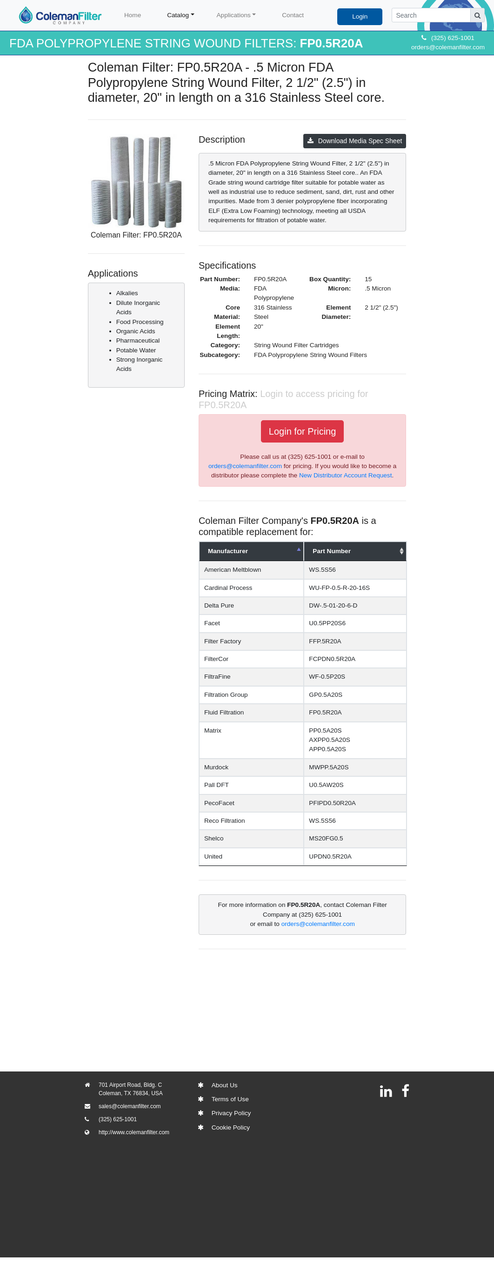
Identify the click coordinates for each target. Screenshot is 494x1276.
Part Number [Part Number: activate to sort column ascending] (340, 551)
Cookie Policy (231, 1127)
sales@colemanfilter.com (130, 1106)
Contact (293, 15)
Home (132, 15)
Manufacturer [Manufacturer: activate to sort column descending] (228, 551)
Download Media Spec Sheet (354, 141)
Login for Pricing (302, 431)
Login (359, 16)
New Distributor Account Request (345, 475)
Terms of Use (230, 1099)
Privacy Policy (231, 1113)
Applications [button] (234, 15)
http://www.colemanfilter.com (134, 1132)
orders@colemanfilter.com (448, 47)
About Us (225, 1085)
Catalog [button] (178, 15)
